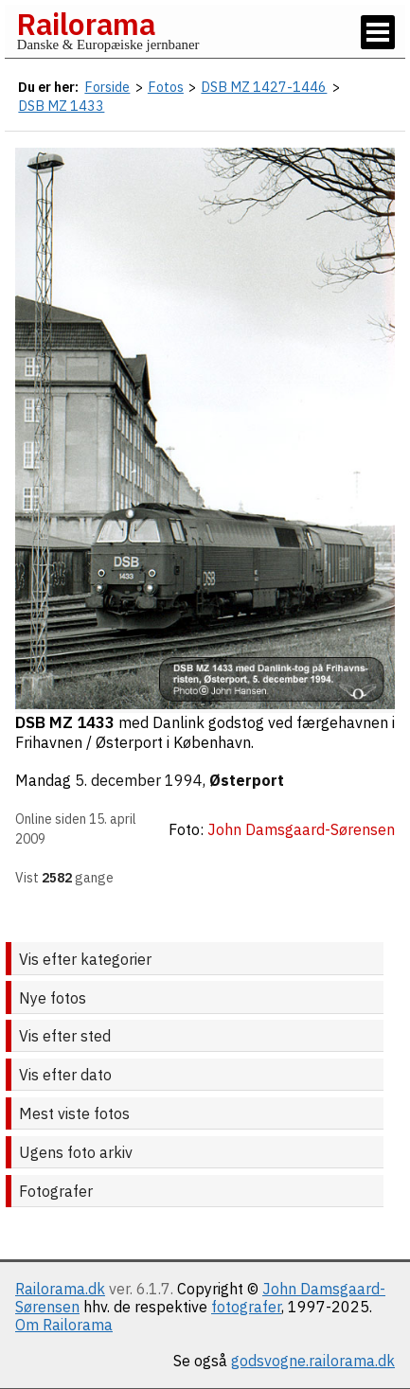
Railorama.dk (60, 1288)
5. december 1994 (139, 780)
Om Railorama (64, 1324)
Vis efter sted (65, 1035)
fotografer (246, 1306)
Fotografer (56, 1191)
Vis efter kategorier (85, 959)
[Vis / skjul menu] (378, 32)
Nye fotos (52, 997)
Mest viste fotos (74, 1113)
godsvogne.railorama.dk (313, 1360)
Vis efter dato (65, 1074)
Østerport (246, 780)
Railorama (85, 23)
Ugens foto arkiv (76, 1152)
